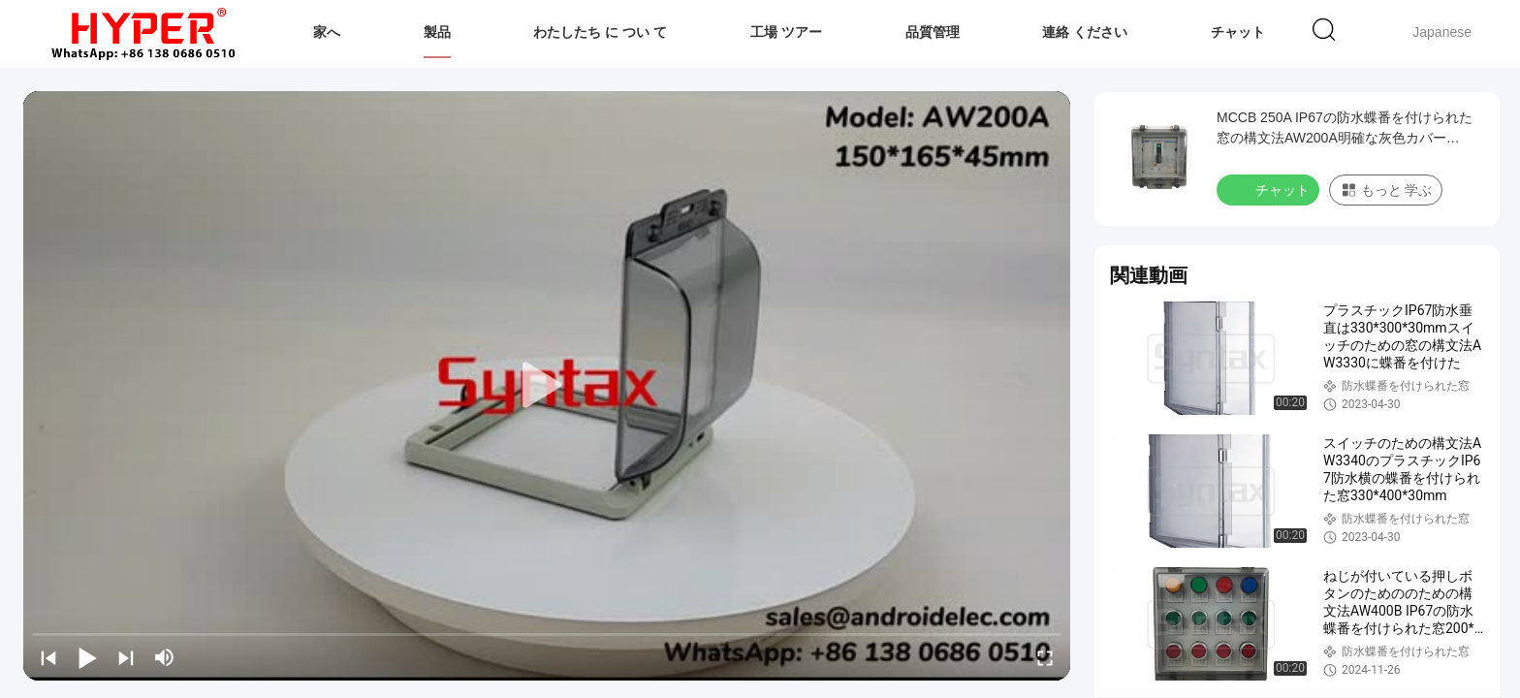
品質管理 (932, 32)
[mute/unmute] (164, 657)
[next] (126, 657)
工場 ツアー (786, 32)
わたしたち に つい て (600, 32)
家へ (326, 32)
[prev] (48, 657)
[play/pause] (87, 657)
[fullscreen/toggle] (1045, 657)
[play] (546, 386)
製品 (437, 32)
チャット (1238, 32)
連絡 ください (1084, 32)
